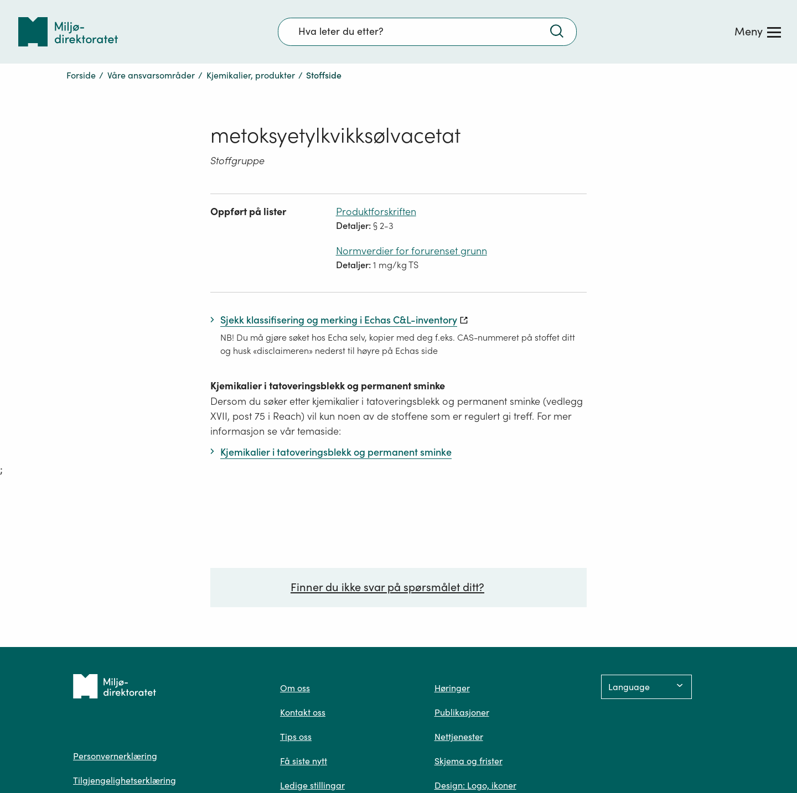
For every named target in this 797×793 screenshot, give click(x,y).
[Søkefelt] (427, 31)
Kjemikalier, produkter (250, 75)
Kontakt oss (302, 712)
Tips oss (296, 736)
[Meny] (757, 31)
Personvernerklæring (115, 755)
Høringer (452, 687)
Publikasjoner (461, 712)
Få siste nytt (303, 760)
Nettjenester (458, 736)
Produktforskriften (376, 211)
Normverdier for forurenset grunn (411, 250)
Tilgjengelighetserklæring (124, 780)
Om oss (295, 687)
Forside (81, 75)
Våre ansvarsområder (151, 75)
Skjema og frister (468, 760)
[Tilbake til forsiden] (68, 32)
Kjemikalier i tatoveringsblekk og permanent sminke (327, 385)
